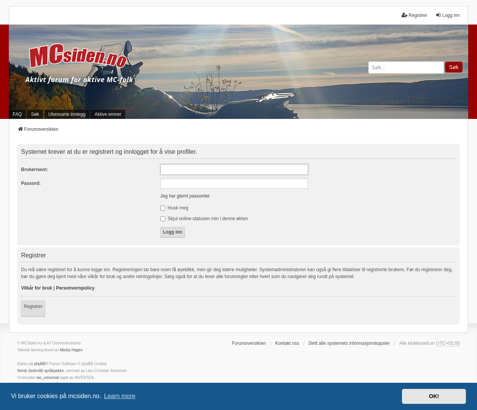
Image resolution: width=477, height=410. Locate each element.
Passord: (31, 183)
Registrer (33, 306)
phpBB (40, 364)
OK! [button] (434, 396)
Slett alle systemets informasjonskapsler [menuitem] (349, 343)
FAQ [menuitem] (17, 114)
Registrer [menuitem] (414, 15)
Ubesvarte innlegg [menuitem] (66, 114)
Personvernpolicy (75, 288)
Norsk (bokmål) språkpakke (40, 371)
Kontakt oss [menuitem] (287, 343)
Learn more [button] (120, 396)
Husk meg (174, 208)
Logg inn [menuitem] (447, 15)
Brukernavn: (34, 169)
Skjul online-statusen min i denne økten (204, 218)
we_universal (47, 377)
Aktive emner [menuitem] (108, 114)
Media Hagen (71, 350)
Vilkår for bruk (36, 288)
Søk (454, 67)
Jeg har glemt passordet (185, 196)
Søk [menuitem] (35, 114)
